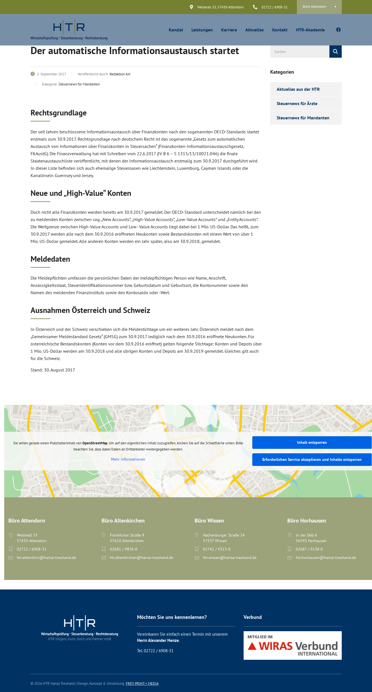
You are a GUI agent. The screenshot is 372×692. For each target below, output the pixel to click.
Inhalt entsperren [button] (312, 442)
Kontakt (280, 29)
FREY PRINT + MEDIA (142, 683)
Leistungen (202, 29)
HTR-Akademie (310, 29)
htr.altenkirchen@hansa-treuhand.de (141, 557)
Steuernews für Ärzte (297, 103)
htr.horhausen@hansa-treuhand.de (326, 557)
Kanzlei (176, 29)
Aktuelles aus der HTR (298, 89)
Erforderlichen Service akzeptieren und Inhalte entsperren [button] (312, 459)
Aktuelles (254, 29)
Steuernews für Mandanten (303, 117)
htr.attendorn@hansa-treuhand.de (46, 557)
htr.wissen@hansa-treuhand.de (230, 557)
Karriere (229, 29)
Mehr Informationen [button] (128, 459)
